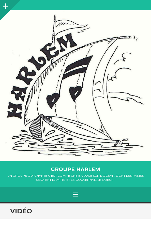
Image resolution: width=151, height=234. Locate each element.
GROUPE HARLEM (75, 169)
